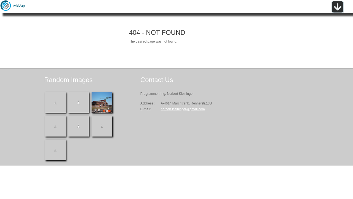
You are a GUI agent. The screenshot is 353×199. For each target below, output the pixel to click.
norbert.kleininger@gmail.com (183, 109)
